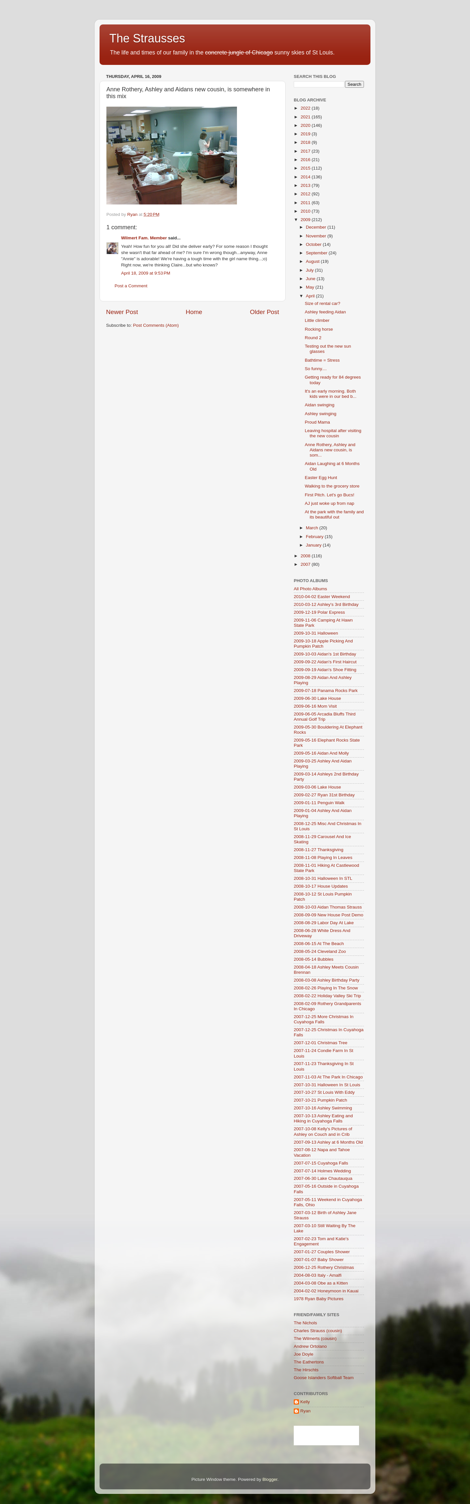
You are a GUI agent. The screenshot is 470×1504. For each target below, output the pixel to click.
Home (194, 311)
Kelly (305, 1401)
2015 (306, 168)
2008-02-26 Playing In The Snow (326, 987)
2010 (306, 211)
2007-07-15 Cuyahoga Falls (321, 1163)
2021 (306, 116)
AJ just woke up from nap (329, 503)
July (310, 270)
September (317, 252)
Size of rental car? (322, 303)
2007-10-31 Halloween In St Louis (327, 1084)
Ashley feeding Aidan (325, 311)
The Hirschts (306, 1369)
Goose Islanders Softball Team (324, 1377)
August (313, 261)
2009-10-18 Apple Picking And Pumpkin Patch (323, 644)
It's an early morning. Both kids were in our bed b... (330, 394)
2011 (306, 202)
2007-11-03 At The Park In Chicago (328, 1077)
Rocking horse (319, 329)
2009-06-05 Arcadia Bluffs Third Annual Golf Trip (324, 717)
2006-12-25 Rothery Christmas (324, 1267)
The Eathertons (309, 1362)
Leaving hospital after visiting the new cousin (333, 433)
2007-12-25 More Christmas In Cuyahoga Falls (323, 1019)
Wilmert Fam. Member (144, 237)
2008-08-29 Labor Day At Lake (324, 922)
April (311, 295)
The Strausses (147, 38)
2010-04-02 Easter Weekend (322, 596)
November (316, 235)
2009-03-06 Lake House (317, 787)
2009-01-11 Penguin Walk (319, 802)
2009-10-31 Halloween (316, 633)
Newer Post (122, 311)
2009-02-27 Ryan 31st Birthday (324, 794)
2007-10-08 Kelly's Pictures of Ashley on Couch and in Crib (323, 1131)
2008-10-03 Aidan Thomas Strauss (328, 907)
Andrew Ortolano (310, 1346)
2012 (306, 193)
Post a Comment (131, 285)
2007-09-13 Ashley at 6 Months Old (328, 1142)
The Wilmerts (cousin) (315, 1338)
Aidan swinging (320, 404)
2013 (306, 185)
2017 (306, 151)
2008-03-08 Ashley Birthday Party (326, 980)
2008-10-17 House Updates (321, 886)
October (314, 244)
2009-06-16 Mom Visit (315, 706)
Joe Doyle (303, 1354)
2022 (306, 108)
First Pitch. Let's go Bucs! (329, 494)
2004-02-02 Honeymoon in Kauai (326, 1290)
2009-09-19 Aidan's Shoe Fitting (325, 669)
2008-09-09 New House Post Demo (328, 914)
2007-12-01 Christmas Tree (320, 1042)
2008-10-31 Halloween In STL (323, 878)
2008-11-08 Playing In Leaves (323, 857)
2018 (306, 142)
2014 (306, 176)
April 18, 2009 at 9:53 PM (145, 273)
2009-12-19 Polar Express (319, 612)
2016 (306, 159)
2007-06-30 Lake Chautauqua (323, 1178)
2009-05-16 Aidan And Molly (321, 753)
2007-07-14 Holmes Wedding (322, 1170)
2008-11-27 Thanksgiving (318, 849)
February (315, 536)
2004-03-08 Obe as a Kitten (321, 1283)
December (316, 227)
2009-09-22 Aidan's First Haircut (325, 661)
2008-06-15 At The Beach (319, 943)
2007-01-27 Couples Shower (322, 1251)
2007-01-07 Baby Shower (319, 1259)
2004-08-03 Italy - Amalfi (317, 1275)
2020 (306, 125)
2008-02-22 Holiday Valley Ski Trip (327, 995)
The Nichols (305, 1322)
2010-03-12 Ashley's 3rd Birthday (326, 604)
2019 (306, 133)
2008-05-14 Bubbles (314, 959)
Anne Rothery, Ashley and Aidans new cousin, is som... (330, 450)
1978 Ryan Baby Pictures (318, 1298)
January (314, 545)
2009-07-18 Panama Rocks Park (326, 690)
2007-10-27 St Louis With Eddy (324, 1092)
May (310, 287)
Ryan (305, 1410)
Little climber (317, 320)
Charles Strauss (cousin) (318, 1330)
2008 (306, 555)
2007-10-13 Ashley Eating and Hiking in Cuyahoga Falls (323, 1118)
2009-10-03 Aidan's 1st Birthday (325, 654)
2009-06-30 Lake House (317, 698)
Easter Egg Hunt (321, 477)
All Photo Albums (310, 588)
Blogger (269, 1479)
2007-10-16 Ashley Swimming (323, 1107)
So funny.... (316, 368)
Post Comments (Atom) (156, 325)
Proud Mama (317, 422)
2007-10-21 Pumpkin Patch (320, 1100)
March (312, 527)
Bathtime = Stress (322, 360)
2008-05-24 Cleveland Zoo (320, 951)
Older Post (264, 311)
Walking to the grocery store (332, 486)
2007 (306, 564)
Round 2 (313, 337)
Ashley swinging (321, 413)
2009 (306, 219)
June (311, 278)
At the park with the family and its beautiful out (334, 514)
